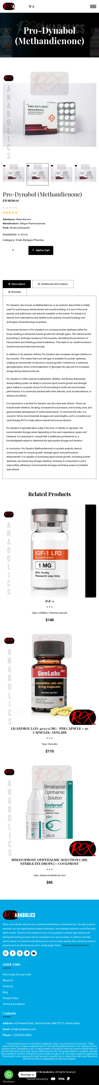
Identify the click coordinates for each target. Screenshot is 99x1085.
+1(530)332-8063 (22, 1035)
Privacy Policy (10, 998)
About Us (8, 980)
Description (16, 284)
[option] (49, 114)
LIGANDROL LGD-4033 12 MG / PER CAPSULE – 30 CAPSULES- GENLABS (49, 730)
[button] (14, 174)
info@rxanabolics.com (23, 1029)
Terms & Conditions (14, 1004)
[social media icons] (6, 953)
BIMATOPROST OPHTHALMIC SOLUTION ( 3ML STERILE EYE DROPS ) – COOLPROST (50, 862)
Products (8, 986)
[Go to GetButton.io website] (8, 1081)
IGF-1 (49, 601)
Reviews (14, 291)
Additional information (53, 284)
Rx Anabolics (46, 1072)
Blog (5, 992)
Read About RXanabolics (76, 945)
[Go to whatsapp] (8, 1074)
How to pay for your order (17, 974)
